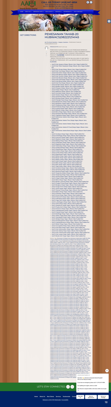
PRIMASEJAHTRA (54, 46)
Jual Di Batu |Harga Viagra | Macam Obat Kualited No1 (67, 164)
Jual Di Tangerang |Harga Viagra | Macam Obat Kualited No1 (68, 174)
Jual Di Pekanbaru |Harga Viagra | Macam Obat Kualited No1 (68, 193)
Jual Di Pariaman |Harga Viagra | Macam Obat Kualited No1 (68, 208)
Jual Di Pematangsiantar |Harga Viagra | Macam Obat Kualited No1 (70, 220)
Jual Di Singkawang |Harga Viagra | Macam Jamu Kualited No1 (69, 105)
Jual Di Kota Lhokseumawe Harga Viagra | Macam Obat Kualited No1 (71, 232)
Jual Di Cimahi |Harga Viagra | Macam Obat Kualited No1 (67, 152)
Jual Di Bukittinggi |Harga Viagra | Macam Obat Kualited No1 (68, 214)
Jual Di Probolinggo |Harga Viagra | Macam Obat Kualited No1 (69, 135)
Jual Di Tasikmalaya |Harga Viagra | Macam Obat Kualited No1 (69, 146)
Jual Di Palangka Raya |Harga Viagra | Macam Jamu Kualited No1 (70, 100)
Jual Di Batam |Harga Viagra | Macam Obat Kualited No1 (67, 191)
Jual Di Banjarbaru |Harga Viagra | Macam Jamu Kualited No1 (68, 103)
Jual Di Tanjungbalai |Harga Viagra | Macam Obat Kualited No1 (69, 217)
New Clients (49, 11)
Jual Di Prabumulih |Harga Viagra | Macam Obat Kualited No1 (68, 197)
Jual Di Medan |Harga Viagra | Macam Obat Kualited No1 (67, 224)
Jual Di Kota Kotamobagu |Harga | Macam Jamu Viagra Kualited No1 (70, 79)
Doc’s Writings (78, 11)
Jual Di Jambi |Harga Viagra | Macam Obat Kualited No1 (67, 188)
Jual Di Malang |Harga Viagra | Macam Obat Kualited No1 (67, 140)
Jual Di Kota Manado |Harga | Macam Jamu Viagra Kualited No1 (69, 78)
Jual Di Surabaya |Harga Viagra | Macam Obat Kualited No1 (68, 134)
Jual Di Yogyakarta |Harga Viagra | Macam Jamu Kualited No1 (69, 115)
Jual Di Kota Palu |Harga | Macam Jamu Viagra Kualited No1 (68, 83)
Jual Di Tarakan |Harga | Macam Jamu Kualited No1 (66, 95)
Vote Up (46, 51)
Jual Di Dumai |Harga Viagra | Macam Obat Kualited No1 (67, 195)
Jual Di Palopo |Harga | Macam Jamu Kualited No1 (65, 89)
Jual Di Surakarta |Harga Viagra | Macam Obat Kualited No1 (68, 168)
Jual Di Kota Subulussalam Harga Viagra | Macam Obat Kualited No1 (70, 229)
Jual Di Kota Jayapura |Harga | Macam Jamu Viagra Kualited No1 (69, 64)
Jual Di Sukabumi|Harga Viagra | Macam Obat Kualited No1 (68, 147)
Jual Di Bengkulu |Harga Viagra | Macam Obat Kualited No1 (68, 185)
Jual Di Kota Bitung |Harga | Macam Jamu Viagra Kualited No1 (69, 81)
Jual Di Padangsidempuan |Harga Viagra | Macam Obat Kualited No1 (70, 222)
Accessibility (65, 400)
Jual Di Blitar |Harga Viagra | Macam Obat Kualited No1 (67, 163)
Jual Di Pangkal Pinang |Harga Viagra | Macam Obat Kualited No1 (70, 183)
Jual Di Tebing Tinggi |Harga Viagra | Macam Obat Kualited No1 (69, 215)
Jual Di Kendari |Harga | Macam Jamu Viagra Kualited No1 (68, 84)
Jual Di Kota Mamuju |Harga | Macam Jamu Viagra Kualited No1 (69, 74)
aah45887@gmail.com (66, 8)
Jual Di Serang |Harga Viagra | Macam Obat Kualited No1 (67, 176)
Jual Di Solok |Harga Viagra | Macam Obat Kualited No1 (67, 203)
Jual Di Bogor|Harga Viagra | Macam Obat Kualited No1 (67, 154)
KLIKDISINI (53, 61)
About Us (28, 11)
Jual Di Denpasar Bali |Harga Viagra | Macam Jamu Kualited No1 (69, 113)
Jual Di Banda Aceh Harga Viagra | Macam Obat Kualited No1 (68, 236)
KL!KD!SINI (60, 55)
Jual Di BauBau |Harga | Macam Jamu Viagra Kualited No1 (68, 86)
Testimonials (68, 11)
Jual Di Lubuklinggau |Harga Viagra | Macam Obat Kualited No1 (69, 202)
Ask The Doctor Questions (51, 42)
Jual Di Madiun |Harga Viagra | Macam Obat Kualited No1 (67, 159)
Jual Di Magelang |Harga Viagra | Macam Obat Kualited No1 (68, 144)
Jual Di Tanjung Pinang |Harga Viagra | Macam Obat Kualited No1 (70, 190)
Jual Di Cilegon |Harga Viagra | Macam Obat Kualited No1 (67, 178)
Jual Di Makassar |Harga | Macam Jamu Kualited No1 (66, 91)
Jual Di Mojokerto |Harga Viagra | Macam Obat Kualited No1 (68, 139)
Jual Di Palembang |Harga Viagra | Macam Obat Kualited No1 (68, 198)
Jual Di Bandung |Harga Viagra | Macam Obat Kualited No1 (68, 171)
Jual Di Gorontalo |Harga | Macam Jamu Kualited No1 (66, 93)
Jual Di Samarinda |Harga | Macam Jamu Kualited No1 (67, 96)
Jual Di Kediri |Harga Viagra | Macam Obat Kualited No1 (67, 161)
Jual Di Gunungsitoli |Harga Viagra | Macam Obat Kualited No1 (69, 225)
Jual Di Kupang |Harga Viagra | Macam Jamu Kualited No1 (68, 108)
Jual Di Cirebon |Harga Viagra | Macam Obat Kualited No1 (67, 151)
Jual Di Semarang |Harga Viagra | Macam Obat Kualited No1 (68, 169)
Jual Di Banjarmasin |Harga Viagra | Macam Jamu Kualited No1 (69, 101)
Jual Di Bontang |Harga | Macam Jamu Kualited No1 (66, 98)
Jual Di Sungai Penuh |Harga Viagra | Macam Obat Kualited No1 (69, 186)
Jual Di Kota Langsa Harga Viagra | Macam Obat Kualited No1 (69, 234)
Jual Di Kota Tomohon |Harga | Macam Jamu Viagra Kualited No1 (69, 76)
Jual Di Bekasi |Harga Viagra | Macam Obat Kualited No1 (67, 156)
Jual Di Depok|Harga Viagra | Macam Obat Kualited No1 (67, 149)
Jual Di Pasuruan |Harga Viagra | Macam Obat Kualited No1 (68, 137)
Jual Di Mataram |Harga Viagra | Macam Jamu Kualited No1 (68, 110)
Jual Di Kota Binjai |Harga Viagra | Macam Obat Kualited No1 (68, 227)
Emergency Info (38, 11)
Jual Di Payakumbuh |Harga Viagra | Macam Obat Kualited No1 (69, 207)
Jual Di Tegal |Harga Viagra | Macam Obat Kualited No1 (67, 166)
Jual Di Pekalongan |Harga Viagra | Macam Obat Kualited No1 (69, 142)
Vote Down (46, 56)
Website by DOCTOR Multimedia (52, 400)
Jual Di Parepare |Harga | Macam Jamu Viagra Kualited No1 (68, 88)
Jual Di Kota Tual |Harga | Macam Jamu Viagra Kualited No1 (68, 71)
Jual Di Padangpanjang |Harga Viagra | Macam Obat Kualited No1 (70, 210)
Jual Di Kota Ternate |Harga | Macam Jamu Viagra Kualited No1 (69, 69)
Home (21, 11)
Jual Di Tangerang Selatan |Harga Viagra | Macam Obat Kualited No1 (70, 173)
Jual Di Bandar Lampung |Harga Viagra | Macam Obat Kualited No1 (70, 181)
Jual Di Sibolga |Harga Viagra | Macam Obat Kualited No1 (67, 219)
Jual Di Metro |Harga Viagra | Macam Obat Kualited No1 (67, 180)
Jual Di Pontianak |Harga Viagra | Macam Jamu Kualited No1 (68, 106)
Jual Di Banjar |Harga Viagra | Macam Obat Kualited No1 (67, 157)
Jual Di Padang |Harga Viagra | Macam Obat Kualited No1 (67, 212)
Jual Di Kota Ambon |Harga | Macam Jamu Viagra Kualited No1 (69, 72)
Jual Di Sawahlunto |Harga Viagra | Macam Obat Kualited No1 (69, 205)
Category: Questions (63, 42)
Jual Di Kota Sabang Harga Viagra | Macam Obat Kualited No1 (69, 231)
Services (58, 11)
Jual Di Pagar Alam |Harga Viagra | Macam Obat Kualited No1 (68, 200)
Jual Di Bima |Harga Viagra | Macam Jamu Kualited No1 (67, 112)
